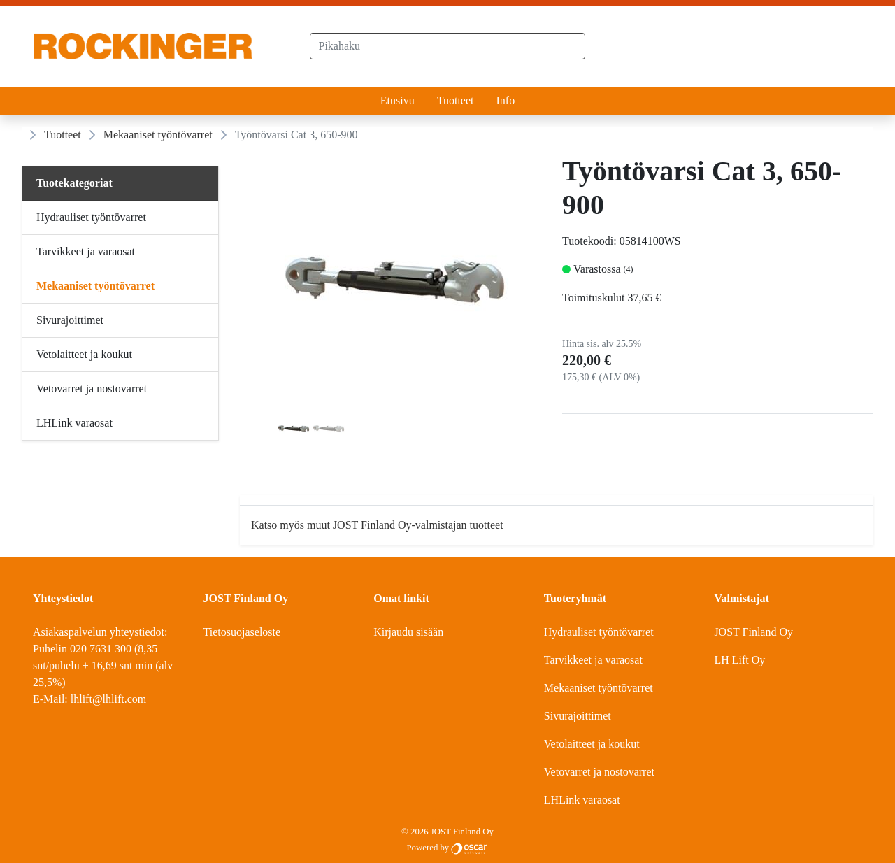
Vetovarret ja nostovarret (599, 772)
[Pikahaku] (432, 46)
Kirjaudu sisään (408, 632)
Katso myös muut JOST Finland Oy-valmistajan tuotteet (377, 525)
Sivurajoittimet (577, 716)
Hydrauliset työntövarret (599, 632)
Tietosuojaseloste (242, 632)
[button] (569, 46)
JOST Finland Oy (753, 632)
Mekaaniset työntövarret (158, 135)
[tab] (293, 430)
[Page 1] (293, 430)
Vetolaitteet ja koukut (592, 744)
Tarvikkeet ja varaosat (593, 660)
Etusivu (397, 100)
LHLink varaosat (582, 800)
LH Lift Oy (739, 660)
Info (505, 100)
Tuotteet (455, 100)
